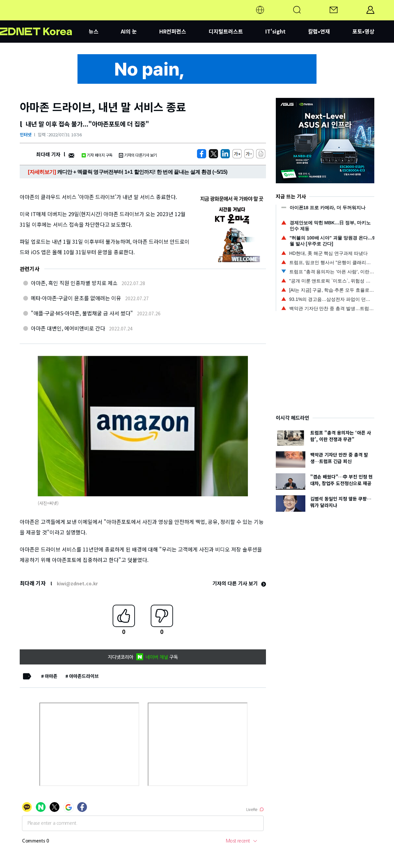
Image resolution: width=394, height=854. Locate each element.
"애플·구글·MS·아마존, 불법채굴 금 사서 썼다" (82, 313)
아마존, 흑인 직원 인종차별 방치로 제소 (74, 283)
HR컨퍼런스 (172, 31)
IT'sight (275, 31)
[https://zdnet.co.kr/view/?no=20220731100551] (201, 153)
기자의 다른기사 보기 (138, 155)
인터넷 (26, 134)
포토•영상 (363, 31)
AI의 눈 (129, 31)
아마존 (51, 676)
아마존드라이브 (84, 676)
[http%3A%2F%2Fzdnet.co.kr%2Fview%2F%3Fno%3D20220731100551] (225, 153)
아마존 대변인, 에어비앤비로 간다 (68, 328)
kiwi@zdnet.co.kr (77, 583)
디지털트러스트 (225, 31)
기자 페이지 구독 (97, 155)
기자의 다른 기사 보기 (239, 583)
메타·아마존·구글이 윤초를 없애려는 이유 (76, 298)
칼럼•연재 (319, 31)
